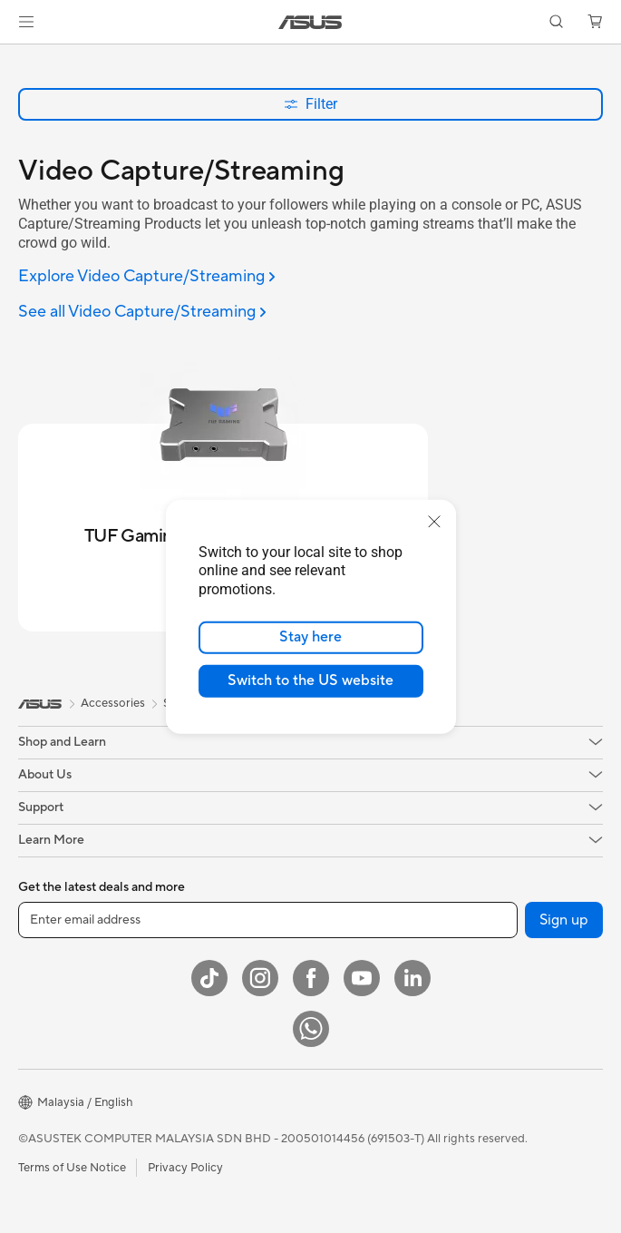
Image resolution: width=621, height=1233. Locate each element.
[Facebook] (311, 978)
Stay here (310, 637)
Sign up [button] (563, 920)
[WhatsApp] (311, 1029)
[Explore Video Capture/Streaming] (147, 277)
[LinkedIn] (412, 978)
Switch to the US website (310, 680)
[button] (26, 22)
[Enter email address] (268, 920)
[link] (310, 22)
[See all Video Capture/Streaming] (142, 312)
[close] (434, 521)
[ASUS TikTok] (209, 978)
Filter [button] (310, 104)
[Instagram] (260, 978)
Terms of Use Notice (72, 1167)
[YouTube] (362, 978)
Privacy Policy (185, 1167)
